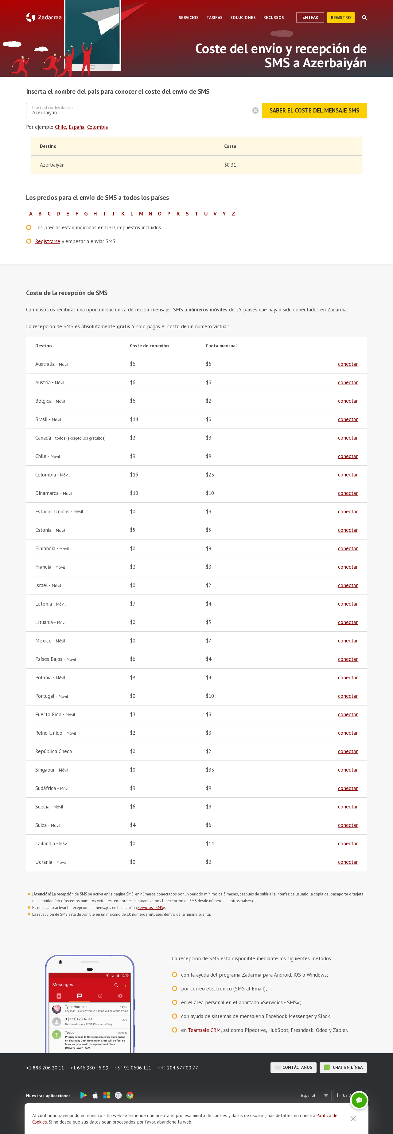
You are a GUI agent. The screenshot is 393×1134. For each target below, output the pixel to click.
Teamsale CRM (204, 1030)
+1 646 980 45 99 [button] (89, 1068)
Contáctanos (293, 1068)
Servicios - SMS (150, 907)
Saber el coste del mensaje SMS (314, 110)
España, (77, 127)
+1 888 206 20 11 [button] (45, 1068)
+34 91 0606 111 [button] (133, 1068)
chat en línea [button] (343, 1068)
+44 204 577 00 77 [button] (178, 1068)
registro (341, 17)
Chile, (61, 127)
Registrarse (47, 241)
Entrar (310, 17)
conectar (348, 364)
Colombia (97, 127)
